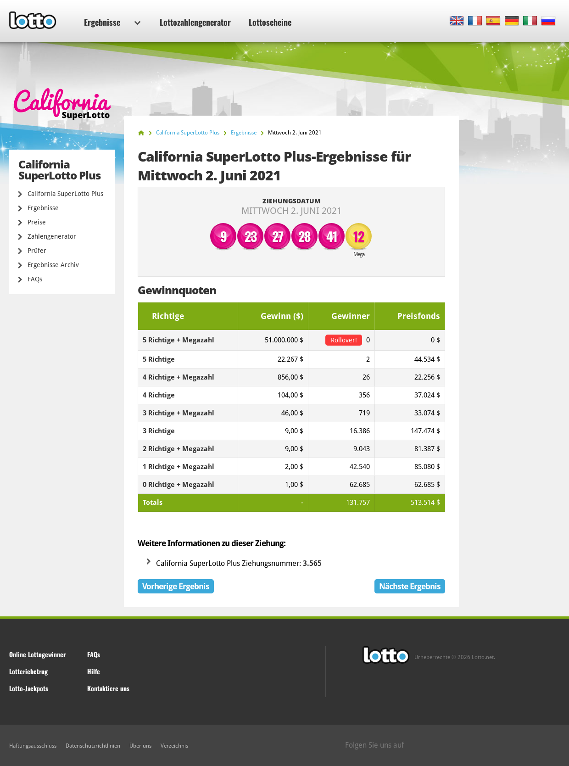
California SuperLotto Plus (65, 193)
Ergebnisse (112, 22)
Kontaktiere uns (108, 688)
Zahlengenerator (52, 236)
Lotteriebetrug (28, 671)
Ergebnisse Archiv (53, 264)
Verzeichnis (174, 746)
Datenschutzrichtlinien (93, 746)
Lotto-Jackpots (28, 688)
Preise (37, 222)
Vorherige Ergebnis (175, 586)
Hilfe (93, 671)
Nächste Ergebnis (410, 586)
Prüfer (37, 250)
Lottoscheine (270, 22)
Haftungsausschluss (32, 746)
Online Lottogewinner (37, 654)
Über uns (140, 746)
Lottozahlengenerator (195, 22)
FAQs (35, 279)
